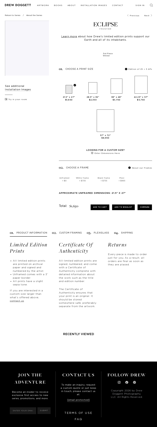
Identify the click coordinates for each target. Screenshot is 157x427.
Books (58, 5)
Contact (117, 5)
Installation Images (94, 5)
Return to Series (12, 15)
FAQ (78, 419)
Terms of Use (78, 413)
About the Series (34, 15)
